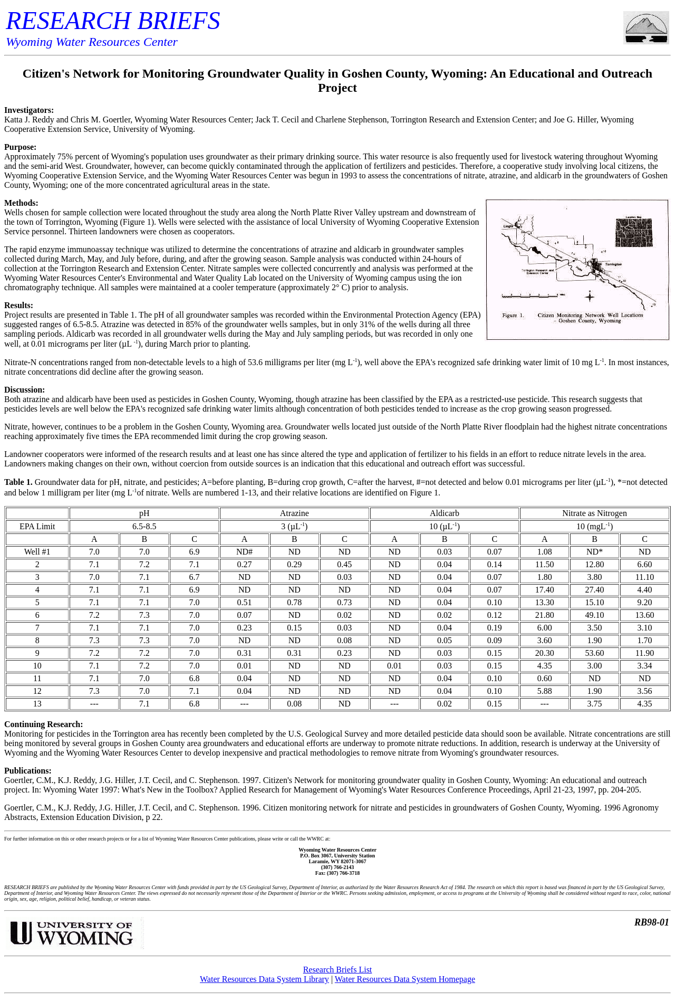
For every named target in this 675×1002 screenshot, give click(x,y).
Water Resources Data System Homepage (405, 979)
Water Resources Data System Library (264, 979)
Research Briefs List (337, 969)
